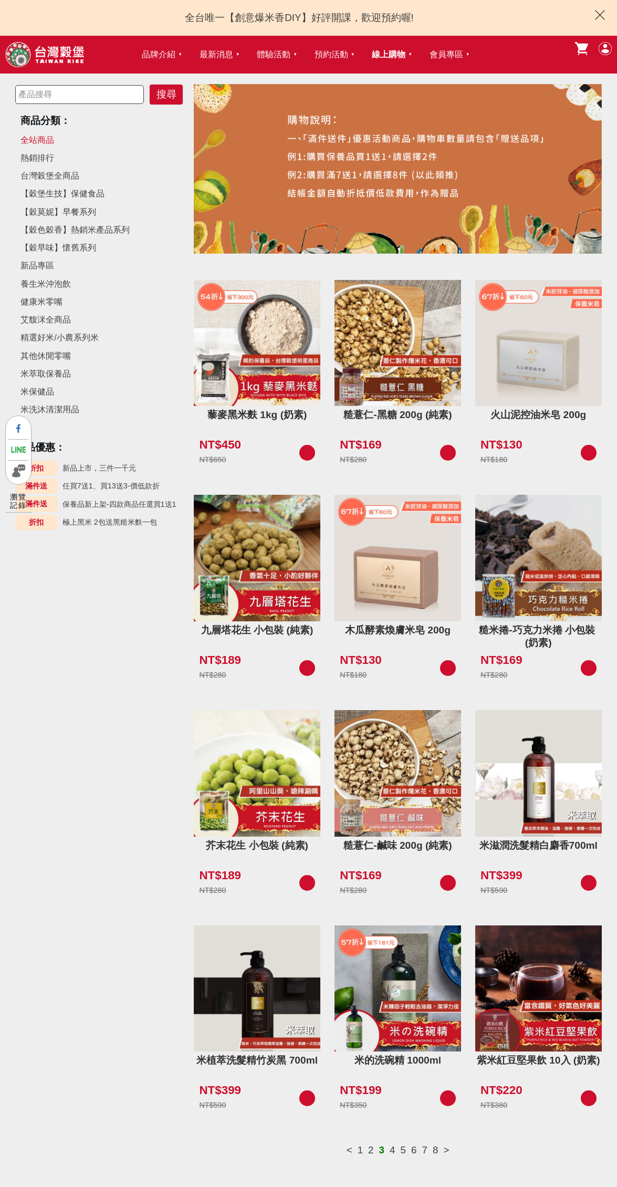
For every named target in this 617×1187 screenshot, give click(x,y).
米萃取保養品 (45, 373)
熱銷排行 (37, 157)
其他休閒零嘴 (45, 355)
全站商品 (37, 140)
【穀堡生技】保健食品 (62, 193)
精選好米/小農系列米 (59, 337)
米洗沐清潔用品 (49, 409)
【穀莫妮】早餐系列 (58, 211)
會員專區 (446, 54)
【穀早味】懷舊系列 (58, 247)
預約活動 (331, 54)
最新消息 (216, 54)
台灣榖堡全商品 (49, 175)
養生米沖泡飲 (45, 283)
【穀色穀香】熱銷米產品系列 (75, 229)
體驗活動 (273, 54)
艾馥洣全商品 (45, 319)
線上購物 (388, 54)
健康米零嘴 (41, 301)
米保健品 (37, 391)
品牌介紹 (158, 54)
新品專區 (37, 265)
